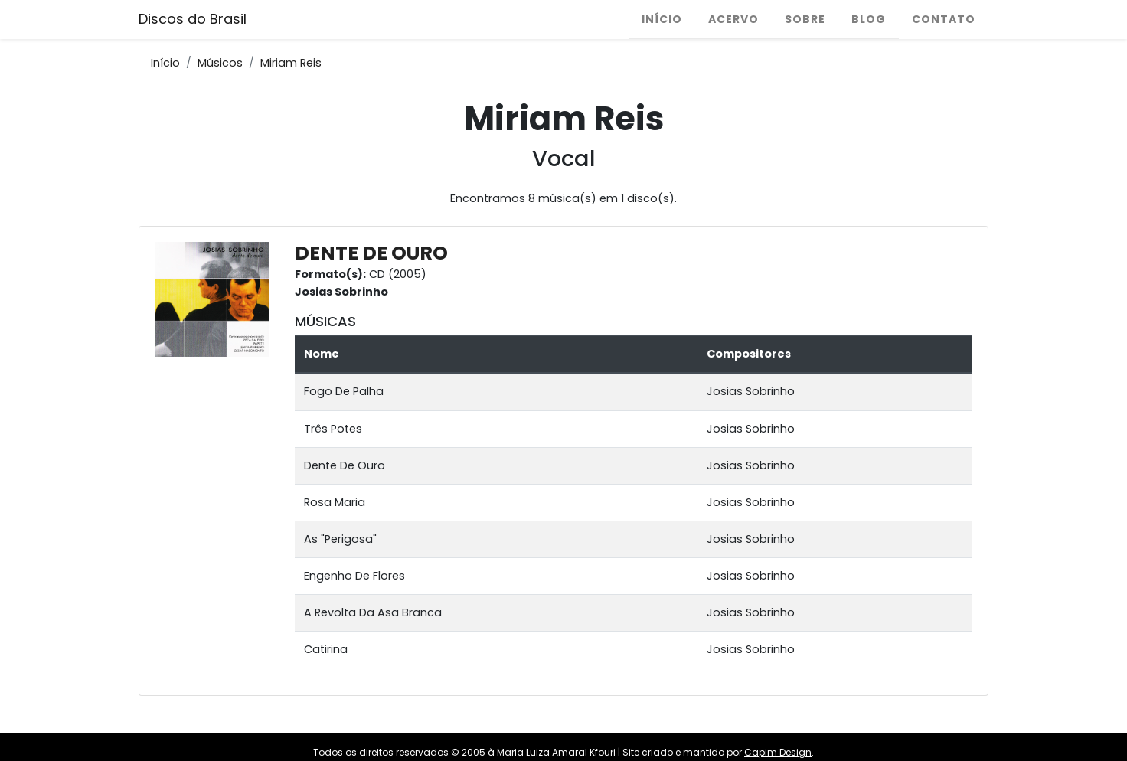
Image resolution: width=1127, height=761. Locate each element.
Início (662, 19)
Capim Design (778, 752)
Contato (943, 19)
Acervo (733, 19)
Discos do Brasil (193, 18)
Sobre (805, 19)
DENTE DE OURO (371, 253)
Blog (868, 19)
